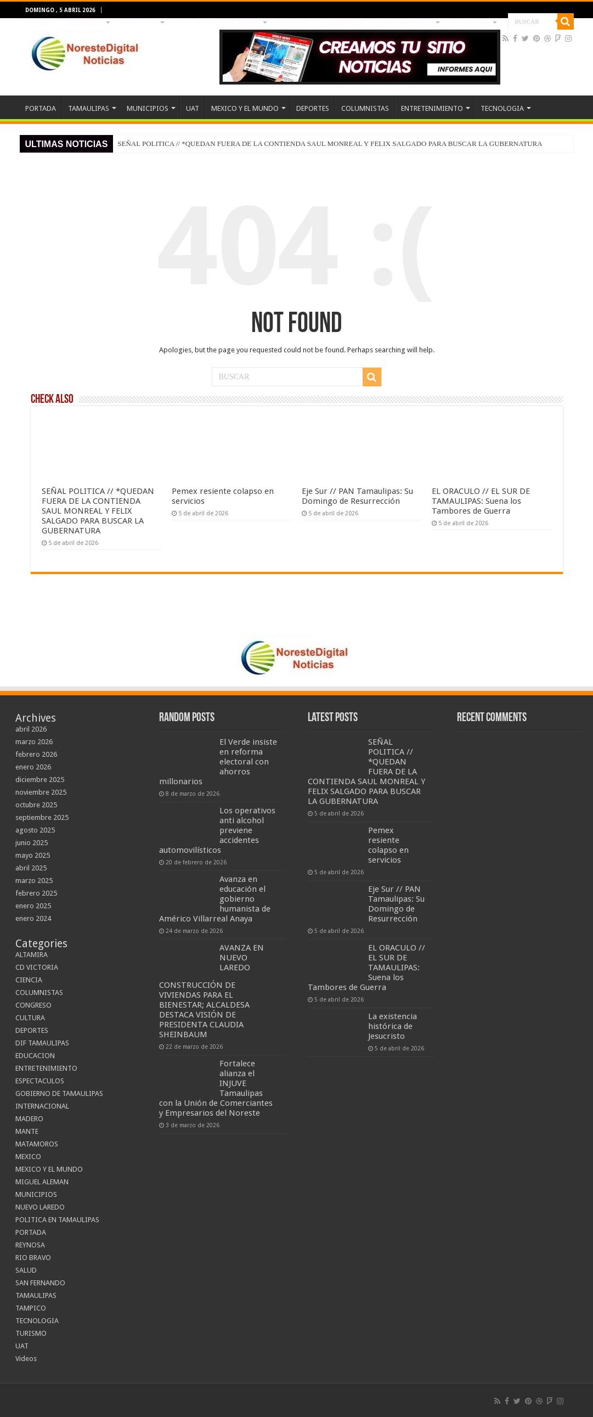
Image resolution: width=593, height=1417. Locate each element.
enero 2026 (33, 767)
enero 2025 (33, 906)
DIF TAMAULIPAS (42, 1043)
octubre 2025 (36, 805)
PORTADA (39, 21)
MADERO (29, 1119)
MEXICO (28, 1156)
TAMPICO (30, 1308)
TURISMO (31, 1333)
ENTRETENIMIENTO (404, 21)
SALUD (26, 1270)
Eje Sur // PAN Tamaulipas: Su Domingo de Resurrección (357, 496)
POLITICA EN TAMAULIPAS (57, 1220)
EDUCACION (35, 1055)
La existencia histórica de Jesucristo (392, 1026)
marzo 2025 (34, 880)
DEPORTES (292, 21)
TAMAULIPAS (84, 21)
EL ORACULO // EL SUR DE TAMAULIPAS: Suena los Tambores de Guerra (481, 501)
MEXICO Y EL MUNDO (228, 21)
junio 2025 (31, 843)
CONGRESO (33, 1005)
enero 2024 (33, 918)
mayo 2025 (32, 855)
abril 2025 (31, 868)
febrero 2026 (36, 754)
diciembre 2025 (39, 779)
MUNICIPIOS (138, 21)
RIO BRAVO (33, 1257)
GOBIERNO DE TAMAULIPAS (59, 1093)
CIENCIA (28, 980)
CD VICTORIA (36, 967)
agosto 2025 (35, 830)
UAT (180, 21)
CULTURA (30, 1018)
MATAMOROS (36, 1144)
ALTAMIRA (31, 955)
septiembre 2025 (42, 817)
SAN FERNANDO (40, 1283)
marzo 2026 (34, 742)
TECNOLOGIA (469, 21)
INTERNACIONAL (42, 1106)
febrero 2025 (36, 893)
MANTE (26, 1131)
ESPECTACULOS (39, 1081)
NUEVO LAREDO (40, 1207)
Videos (26, 1358)
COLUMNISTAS (341, 21)
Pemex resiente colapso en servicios (388, 845)
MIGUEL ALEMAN (42, 1182)
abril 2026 (31, 729)
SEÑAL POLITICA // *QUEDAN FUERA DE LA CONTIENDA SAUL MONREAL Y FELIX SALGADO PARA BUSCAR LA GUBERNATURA (329, 143)
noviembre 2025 (40, 792)
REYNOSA (30, 1245)
